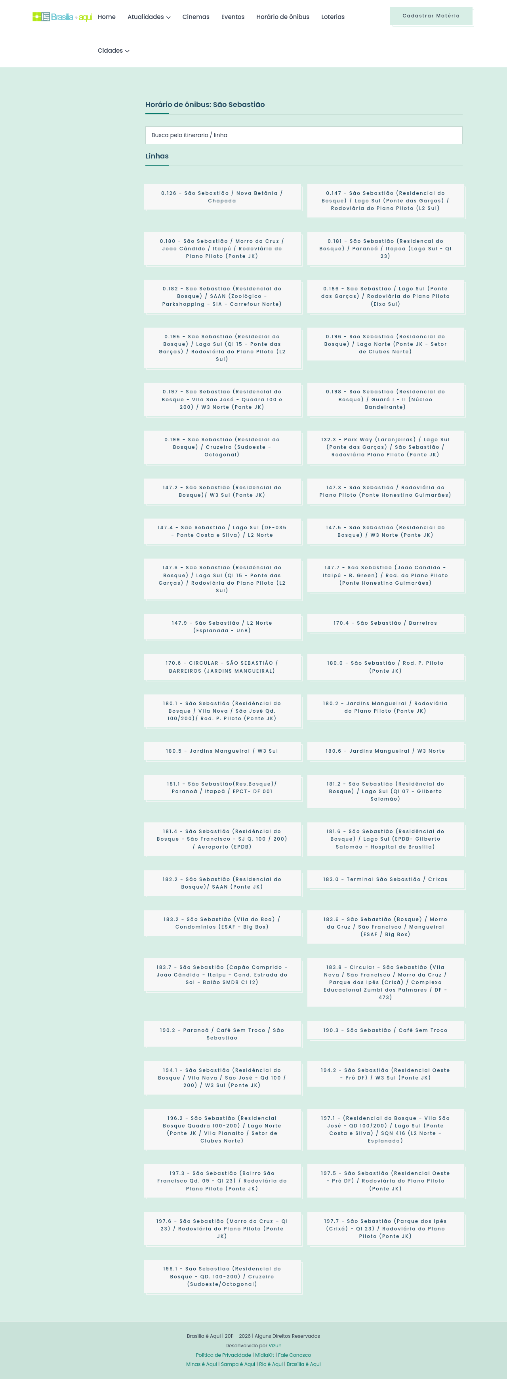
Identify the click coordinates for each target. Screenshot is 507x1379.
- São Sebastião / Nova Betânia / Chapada (222, 197)
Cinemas (196, 17)
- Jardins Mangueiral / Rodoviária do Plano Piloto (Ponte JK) (385, 707)
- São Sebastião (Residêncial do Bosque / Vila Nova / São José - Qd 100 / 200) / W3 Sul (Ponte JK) (222, 1078)
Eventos (233, 17)
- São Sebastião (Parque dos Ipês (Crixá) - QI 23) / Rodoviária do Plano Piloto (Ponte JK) (385, 1229)
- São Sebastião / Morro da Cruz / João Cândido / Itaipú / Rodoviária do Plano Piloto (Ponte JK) (222, 248)
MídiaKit (264, 1355)
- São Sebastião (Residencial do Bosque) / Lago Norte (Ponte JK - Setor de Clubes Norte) (385, 344)
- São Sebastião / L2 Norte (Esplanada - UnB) (222, 627)
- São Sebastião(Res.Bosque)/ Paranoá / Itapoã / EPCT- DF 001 (222, 787)
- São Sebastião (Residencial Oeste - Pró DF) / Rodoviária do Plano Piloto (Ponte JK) (385, 1181)
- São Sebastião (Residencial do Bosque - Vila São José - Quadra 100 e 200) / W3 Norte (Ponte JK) (222, 399)
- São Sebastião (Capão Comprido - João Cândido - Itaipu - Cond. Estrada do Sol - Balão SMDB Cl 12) (222, 975)
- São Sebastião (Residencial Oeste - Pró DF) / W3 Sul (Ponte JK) (385, 1074)
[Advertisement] (91, 158)
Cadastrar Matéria (431, 15)
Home (107, 17)
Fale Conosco (294, 1355)
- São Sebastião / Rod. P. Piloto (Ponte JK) (385, 667)
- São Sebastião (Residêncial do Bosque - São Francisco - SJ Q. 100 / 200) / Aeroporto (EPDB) (222, 839)
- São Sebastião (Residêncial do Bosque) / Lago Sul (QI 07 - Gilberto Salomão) (386, 791)
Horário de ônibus (283, 17)
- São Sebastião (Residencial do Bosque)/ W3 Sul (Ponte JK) (222, 491)
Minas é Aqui (201, 1364)
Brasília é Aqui (304, 1364)
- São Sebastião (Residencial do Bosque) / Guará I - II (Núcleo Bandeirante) (386, 399)
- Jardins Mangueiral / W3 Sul (222, 751)
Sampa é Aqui (238, 1364)
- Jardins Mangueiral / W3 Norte (386, 751)
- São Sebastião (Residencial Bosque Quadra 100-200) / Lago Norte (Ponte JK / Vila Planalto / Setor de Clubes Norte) (222, 1129)
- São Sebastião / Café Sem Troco (386, 1030)
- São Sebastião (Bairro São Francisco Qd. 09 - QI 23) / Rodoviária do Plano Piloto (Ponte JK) (222, 1181)
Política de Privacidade (223, 1355)
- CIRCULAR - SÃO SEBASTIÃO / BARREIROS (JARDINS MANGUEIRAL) (222, 667)
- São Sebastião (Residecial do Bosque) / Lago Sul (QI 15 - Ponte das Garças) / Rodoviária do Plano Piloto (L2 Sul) (222, 348)
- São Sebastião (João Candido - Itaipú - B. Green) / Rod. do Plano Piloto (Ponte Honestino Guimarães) (385, 575)
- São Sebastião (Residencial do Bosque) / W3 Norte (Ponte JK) (385, 531)
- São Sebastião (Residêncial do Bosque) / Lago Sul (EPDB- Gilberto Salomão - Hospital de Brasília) (386, 839)
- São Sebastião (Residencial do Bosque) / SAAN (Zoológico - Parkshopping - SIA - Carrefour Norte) (222, 296)
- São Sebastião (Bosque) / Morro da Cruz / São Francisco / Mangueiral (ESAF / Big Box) (386, 927)
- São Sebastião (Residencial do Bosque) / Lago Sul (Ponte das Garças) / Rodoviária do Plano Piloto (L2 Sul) (386, 201)
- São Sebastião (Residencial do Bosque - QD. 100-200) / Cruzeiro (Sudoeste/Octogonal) (222, 1276)
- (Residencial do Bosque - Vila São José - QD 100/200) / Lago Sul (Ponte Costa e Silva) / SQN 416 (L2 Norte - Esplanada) (385, 1129)
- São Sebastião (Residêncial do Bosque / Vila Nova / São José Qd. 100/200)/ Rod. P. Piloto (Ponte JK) (222, 711)
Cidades (110, 50)
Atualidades (146, 17)
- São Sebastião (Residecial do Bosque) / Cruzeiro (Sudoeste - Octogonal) (222, 447)
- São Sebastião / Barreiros (386, 623)
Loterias (333, 17)
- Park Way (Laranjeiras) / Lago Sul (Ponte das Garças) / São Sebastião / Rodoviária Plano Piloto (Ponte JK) (385, 447)
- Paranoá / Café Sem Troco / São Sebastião (222, 1034)
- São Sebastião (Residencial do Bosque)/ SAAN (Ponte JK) (222, 883)
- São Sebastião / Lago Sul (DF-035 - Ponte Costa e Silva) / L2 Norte (222, 531)
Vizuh (275, 1345)
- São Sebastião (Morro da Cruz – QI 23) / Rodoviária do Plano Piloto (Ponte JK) (222, 1229)
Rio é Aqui (271, 1364)
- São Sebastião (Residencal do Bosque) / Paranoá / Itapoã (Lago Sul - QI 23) (386, 248)
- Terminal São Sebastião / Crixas (386, 879)
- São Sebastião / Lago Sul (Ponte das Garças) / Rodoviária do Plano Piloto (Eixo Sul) (385, 296)
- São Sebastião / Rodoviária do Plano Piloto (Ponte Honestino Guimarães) (386, 491)
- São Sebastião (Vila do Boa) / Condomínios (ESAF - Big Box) (222, 923)
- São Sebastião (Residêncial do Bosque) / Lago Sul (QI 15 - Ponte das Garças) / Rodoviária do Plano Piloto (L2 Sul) (222, 579)
